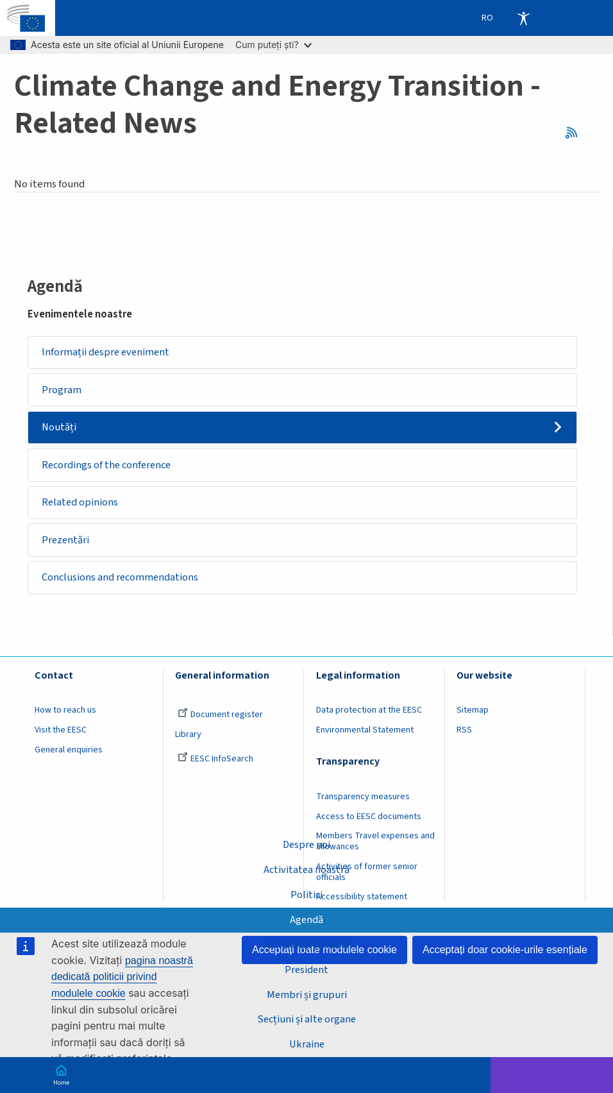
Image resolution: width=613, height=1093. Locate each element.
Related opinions (81, 506)
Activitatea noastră (306, 868)
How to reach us (65, 717)
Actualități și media (306, 944)
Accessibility (523, 18)
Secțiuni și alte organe (306, 1019)
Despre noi (307, 843)
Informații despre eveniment (108, 352)
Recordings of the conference (109, 467)
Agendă (307, 919)
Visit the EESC (61, 736)
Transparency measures (363, 803)
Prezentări (67, 544)
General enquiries (69, 756)
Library (188, 740)
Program (62, 391)
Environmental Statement (365, 736)
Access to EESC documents (368, 823)
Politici (306, 893)
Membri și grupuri (306, 994)
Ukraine (306, 1044)
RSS (574, 133)
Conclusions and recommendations (122, 583)
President (307, 969)
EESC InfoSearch (215, 765)
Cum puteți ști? (273, 44)
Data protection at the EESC (369, 717)
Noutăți (60, 429)
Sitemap (473, 717)
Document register (220, 721)
